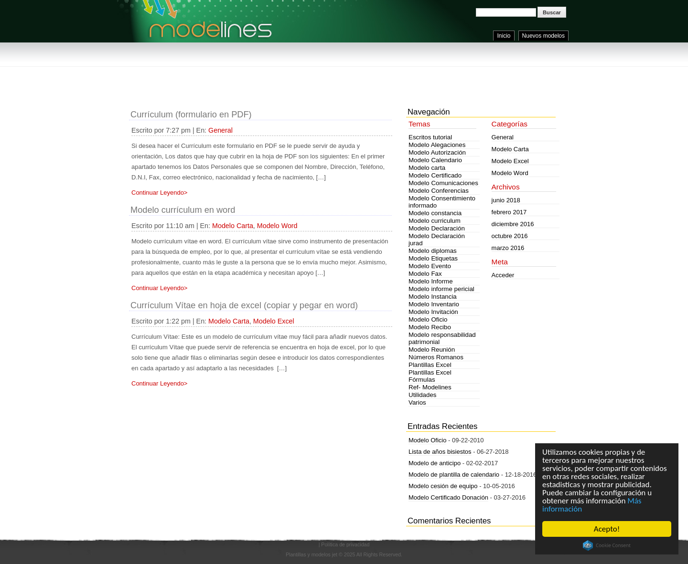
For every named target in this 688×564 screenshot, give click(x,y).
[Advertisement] (303, 76)
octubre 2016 (510, 236)
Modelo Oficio (428, 319)
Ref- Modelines (430, 387)
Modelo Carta (232, 226)
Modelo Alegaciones (436, 144)
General (220, 130)
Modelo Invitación (433, 311)
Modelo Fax (425, 273)
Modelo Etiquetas (433, 258)
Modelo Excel (273, 321)
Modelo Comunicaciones (443, 183)
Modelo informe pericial (441, 288)
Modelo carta (426, 167)
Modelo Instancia (432, 296)
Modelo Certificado (435, 175)
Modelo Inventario (433, 304)
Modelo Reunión (431, 349)
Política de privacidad (345, 544)
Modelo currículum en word (182, 210)
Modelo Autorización (437, 152)
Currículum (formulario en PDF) (191, 114)
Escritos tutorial (430, 137)
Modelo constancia (435, 213)
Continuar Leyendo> (159, 192)
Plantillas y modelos (308, 554)
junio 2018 (506, 200)
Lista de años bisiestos (440, 451)
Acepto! (607, 529)
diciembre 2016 (513, 224)
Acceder (503, 275)
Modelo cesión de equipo (443, 486)
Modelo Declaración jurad (436, 239)
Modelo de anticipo (434, 463)
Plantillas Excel (430, 364)
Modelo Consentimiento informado (441, 202)
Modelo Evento (429, 266)
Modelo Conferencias (438, 190)
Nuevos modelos (543, 35)
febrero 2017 (509, 212)
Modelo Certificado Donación (448, 497)
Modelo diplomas (432, 250)
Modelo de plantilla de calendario (453, 474)
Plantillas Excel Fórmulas (430, 376)
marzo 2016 (508, 247)
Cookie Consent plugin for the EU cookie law (607, 545)
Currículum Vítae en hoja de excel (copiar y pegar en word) (244, 305)
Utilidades (422, 394)
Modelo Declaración (436, 228)
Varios (417, 402)
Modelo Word (277, 226)
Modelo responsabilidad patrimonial (442, 338)
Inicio (503, 35)
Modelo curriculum (434, 220)
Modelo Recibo (429, 327)
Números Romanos (435, 357)
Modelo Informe (430, 281)
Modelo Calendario (435, 160)
